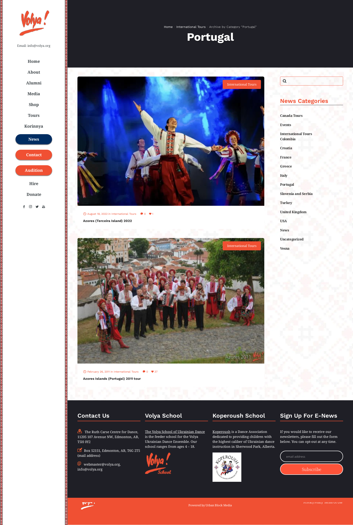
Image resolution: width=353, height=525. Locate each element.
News (284, 230)
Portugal (287, 184)
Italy (283, 175)
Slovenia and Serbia (296, 193)
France (286, 157)
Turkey (286, 202)
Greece (286, 166)
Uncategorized (292, 239)
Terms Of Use (333, 502)
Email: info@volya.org (33, 45)
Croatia (286, 148)
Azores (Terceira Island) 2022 (107, 221)
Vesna (285, 248)
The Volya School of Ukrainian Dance (175, 431)
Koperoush (222, 431)
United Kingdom (293, 212)
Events (285, 124)
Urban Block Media (219, 505)
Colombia (288, 139)
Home (168, 27)
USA (283, 221)
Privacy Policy (313, 502)
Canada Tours (291, 115)
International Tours (191, 27)
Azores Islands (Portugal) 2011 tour (112, 379)
